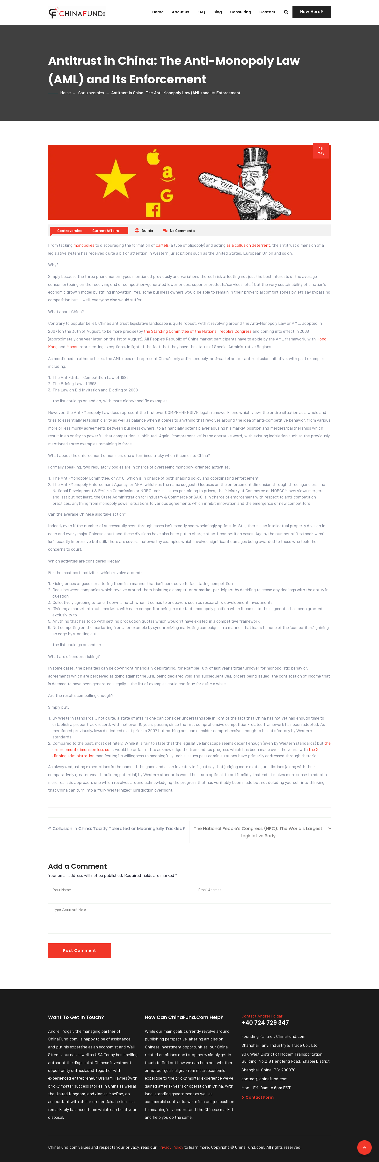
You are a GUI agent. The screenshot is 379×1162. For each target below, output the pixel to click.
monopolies (83, 245)
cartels (162, 245)
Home (158, 11)
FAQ (201, 11)
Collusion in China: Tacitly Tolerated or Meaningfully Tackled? (118, 828)
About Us (180, 11)
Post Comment (79, 950)
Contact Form (257, 1097)
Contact (267, 11)
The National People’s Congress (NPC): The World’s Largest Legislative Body (258, 832)
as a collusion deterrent (248, 245)
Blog (217, 11)
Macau (72, 346)
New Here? (311, 11)
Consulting (240, 11)
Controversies (91, 92)
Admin (144, 230)
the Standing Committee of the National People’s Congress (198, 331)
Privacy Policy (170, 1147)
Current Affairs (105, 230)
